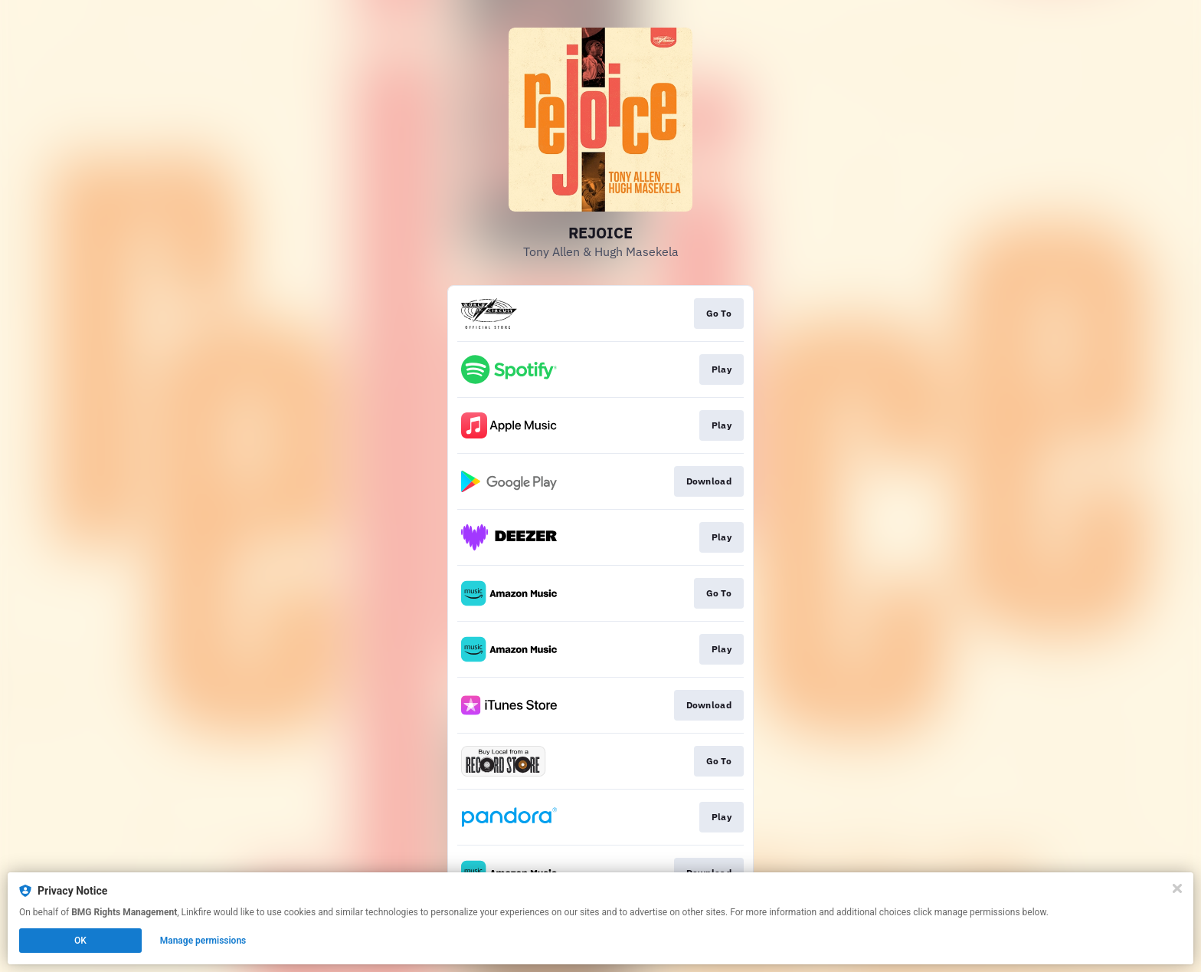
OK (80, 940)
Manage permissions (203, 940)
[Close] (1177, 888)
